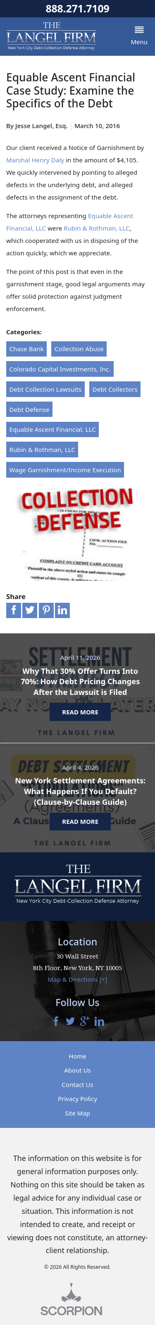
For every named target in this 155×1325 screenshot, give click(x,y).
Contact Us (77, 1084)
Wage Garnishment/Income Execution (65, 470)
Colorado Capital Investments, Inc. (60, 369)
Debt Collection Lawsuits (46, 389)
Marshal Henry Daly (35, 160)
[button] (139, 36)
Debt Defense (30, 409)
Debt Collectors (115, 389)
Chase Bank (27, 349)
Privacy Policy (77, 1099)
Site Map (77, 1113)
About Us (77, 1070)
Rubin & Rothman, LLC (96, 228)
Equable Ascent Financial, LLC (53, 429)
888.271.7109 (77, 8)
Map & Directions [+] (77, 979)
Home (77, 1056)
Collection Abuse (79, 349)
